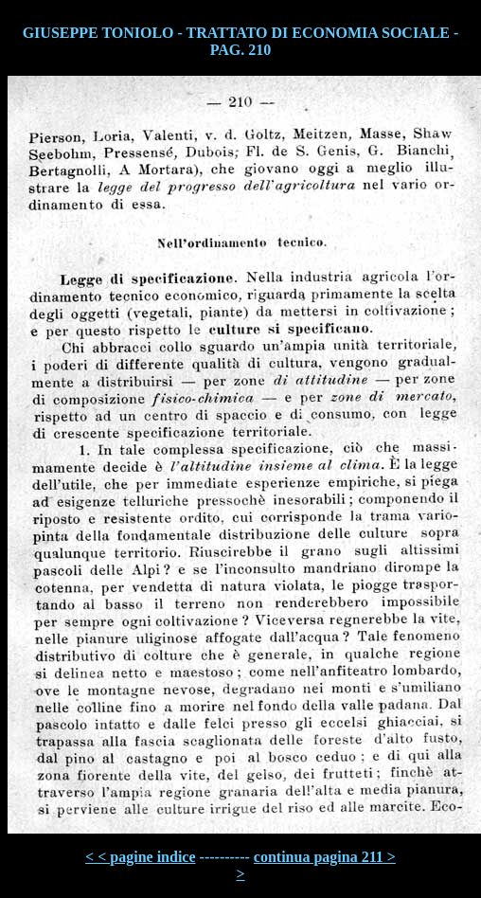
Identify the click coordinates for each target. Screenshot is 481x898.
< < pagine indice (140, 857)
